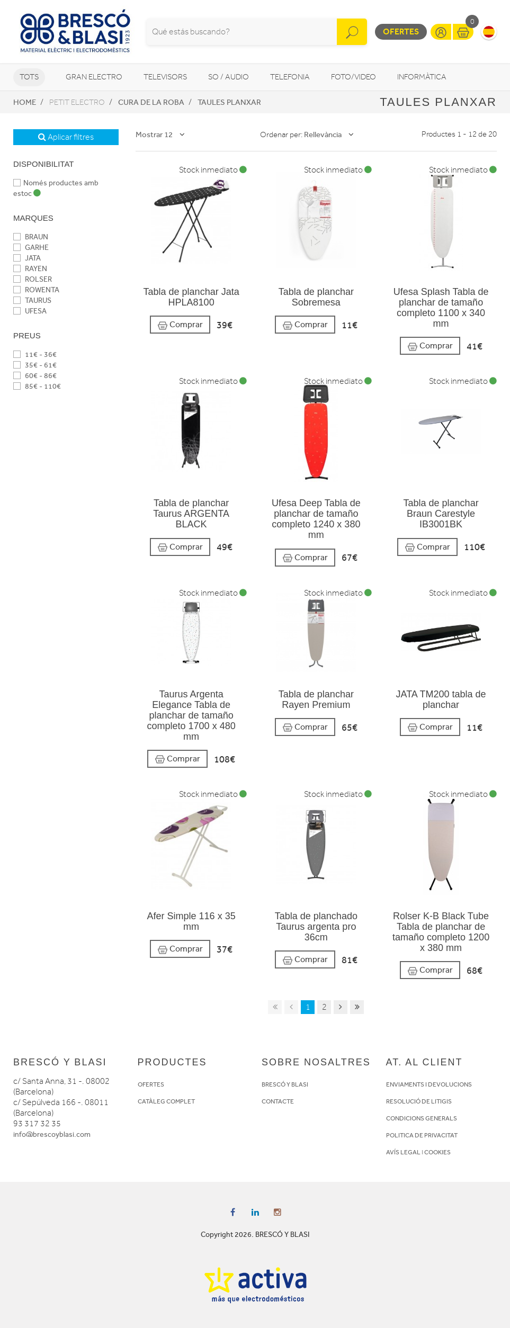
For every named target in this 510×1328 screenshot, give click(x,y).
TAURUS (32, 300)
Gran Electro (94, 77)
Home (24, 102)
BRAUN (30, 236)
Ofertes (401, 31)
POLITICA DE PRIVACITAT (422, 1135)
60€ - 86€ (35, 375)
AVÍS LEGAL (403, 1152)
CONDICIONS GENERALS (421, 1118)
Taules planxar (229, 102)
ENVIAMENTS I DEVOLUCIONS (429, 1084)
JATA (27, 258)
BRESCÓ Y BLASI (285, 1084)
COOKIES (437, 1152)
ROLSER (32, 279)
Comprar (180, 324)
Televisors (165, 77)
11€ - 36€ (35, 354)
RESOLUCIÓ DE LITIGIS (419, 1101)
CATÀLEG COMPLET (166, 1101)
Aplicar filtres (66, 137)
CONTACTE (278, 1101)
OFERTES (151, 1084)
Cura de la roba (151, 102)
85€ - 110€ (37, 386)
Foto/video (353, 77)
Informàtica (421, 77)
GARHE (31, 247)
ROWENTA (36, 289)
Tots (29, 77)
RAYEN (30, 268)
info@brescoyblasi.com (52, 1134)
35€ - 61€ (35, 365)
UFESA (30, 311)
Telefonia (290, 77)
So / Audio (228, 77)
